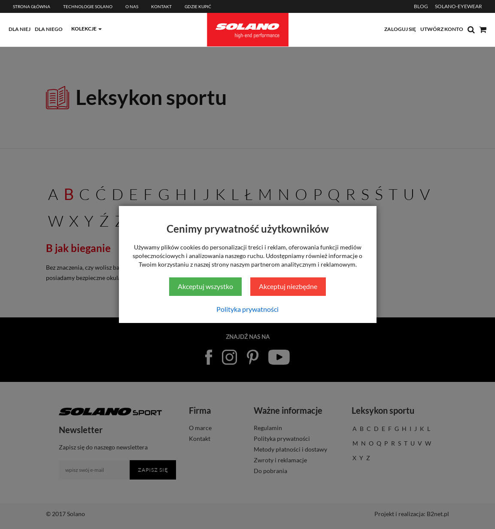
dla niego (49, 29)
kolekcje (84, 28)
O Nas (131, 6)
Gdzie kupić (198, 6)
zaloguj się (400, 29)
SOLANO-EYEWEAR (458, 6)
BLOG (421, 6)
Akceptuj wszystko (205, 286)
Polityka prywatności (247, 309)
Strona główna (31, 6)
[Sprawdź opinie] (486, 92)
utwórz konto (441, 29)
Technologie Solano (87, 6)
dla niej (19, 29)
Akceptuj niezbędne (288, 286)
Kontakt (161, 6)
